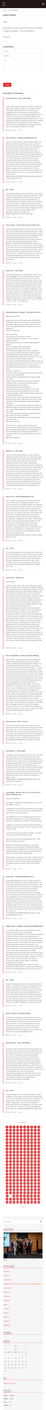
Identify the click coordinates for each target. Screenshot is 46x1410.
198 (31, 1186)
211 (7, 1193)
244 (17, 1202)
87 (28, 1152)
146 (24, 1171)
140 (39, 1168)
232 (10, 1199)
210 (39, 1190)
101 (7, 1158)
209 (35, 1190)
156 (24, 1174)
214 (17, 1193)
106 (24, 1158)
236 (24, 1199)
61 (7, 1146)
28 (31, 1133)
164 (17, 1177)
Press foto (7, 1317)
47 (28, 1139)
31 (7, 1136)
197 (28, 1186)
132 (10, 1168)
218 (31, 1193)
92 (10, 1155)
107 (28, 1158)
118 (31, 1161)
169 (35, 1177)
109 (35, 1158)
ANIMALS (6, 1275)
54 (17, 1143)
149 (35, 1171)
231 (7, 1199)
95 (21, 1155)
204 (17, 1190)
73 (14, 1149)
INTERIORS (7, 1296)
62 (10, 1146)
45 (21, 1139)
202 (10, 1190)
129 (35, 1165)
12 (10, 1130)
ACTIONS (6, 1271)
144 (17, 1171)
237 (28, 1199)
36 (24, 1136)
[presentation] (18, 78)
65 (21, 1146)
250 (39, 1202)
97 (28, 1155)
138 (31, 1168)
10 (39, 1127)
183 (14, 1183)
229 (35, 1196)
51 (7, 1143)
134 (17, 1168)
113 (14, 1161)
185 (21, 1183)
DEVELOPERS (7, 1288)
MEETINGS (7, 1300)
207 (28, 1190)
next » (23, 1207)
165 (21, 1177)
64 (17, 1146)
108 (31, 1158)
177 (28, 1180)
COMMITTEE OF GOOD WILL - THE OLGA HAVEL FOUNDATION (22, 1284)
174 (17, 1180)
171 (7, 1180)
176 (24, 1180)
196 (24, 1186)
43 (14, 1139)
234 (17, 1199)
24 (17, 1133)
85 (21, 1152)
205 (21, 1190)
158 (31, 1174)
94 (17, 1155)
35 (21, 1136)
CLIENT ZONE (8, 1280)
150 (39, 1171)
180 (39, 1180)
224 (17, 1196)
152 (10, 1174)
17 (28, 1130)
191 (7, 1186)
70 (39, 1146)
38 (31, 1136)
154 (17, 1174)
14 (17, 1130)
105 (21, 1158)
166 (24, 1177)
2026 (15, 1349)
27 (28, 1133)
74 (17, 1149)
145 (21, 1171)
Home (5, 10)
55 (21, 1143)
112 (10, 1161)
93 (14, 1155)
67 (28, 1146)
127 (28, 1165)
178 (31, 1180)
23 (14, 1133)
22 (10, 1133)
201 (7, 1190)
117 (28, 1161)
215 (21, 1193)
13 (14, 1130)
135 (21, 1168)
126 (24, 1165)
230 (38, 1196)
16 (24, 1130)
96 (24, 1155)
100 (39, 1155)
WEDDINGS (7, 1325)
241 (7, 1202)
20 (39, 1130)
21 (7, 1133)
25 (21, 1133)
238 (31, 1199)
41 (7, 1139)
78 (31, 1149)
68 (31, 1146)
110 (39, 1158)
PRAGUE (6, 1313)
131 (7, 1168)
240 (39, 1199)
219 (35, 1193)
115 (21, 1161)
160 (39, 1174)
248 (31, 1202)
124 (17, 1165)
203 (14, 1190)
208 (31, 1190)
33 (14, 1136)
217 (28, 1193)
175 (21, 1180)
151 (7, 1174)
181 (7, 1183)
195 (21, 1186)
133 (14, 1168)
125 (21, 1165)
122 (10, 1165)
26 (24, 1133)
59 (35, 1143)
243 (14, 1202)
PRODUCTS (7, 1321)
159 (35, 1174)
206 (24, 1190)
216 (24, 1193)
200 (39, 1186)
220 (39, 1193)
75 (21, 1149)
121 (7, 1165)
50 (39, 1139)
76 (24, 1149)
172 (10, 1180)
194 (17, 1186)
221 (7, 1196)
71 (7, 1149)
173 (14, 1180)
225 (21, 1196)
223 (14, 1196)
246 (24, 1202)
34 (17, 1136)
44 (17, 1139)
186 (24, 1183)
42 (10, 1139)
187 (28, 1183)
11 (7, 1130)
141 (7, 1171)
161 (7, 1177)
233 (14, 1199)
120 (39, 1161)
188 (31, 1183)
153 (14, 1174)
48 (31, 1139)
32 (10, 1136)
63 (14, 1146)
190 (39, 1183)
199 (35, 1186)
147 (28, 1171)
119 (35, 1161)
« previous (22, 1122)
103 (14, 1158)
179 (35, 1180)
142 (10, 1171)
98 (31, 1155)
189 (35, 1183)
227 (28, 1196)
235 (21, 1199)
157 (28, 1174)
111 (7, 1161)
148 (31, 1171)
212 (10, 1193)
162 (10, 1177)
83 (14, 1152)
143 (14, 1171)
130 (39, 1165)
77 (28, 1149)
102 (10, 1158)
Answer (20, 130)
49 (35, 1139)
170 (39, 1177)
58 (31, 1143)
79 (35, 1149)
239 (35, 1199)
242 (10, 1202)
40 (39, 1136)
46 (24, 1139)
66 (24, 1146)
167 (28, 1177)
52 (10, 1143)
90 (39, 1152)
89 (35, 1152)
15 (21, 1130)
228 (31, 1196)
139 (35, 1168)
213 (14, 1193)
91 (7, 1155)
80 (39, 1149)
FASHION (6, 1292)
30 (39, 1133)
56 (24, 1143)
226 (24, 1196)
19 (35, 1130)
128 (31, 1165)
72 (10, 1149)
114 (17, 1161)
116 (24, 1161)
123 (14, 1165)
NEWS (5, 1260)
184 (17, 1183)
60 (39, 1143)
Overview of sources (10, 1383)
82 (10, 1152)
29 (35, 1133)
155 (21, 1174)
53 (14, 1143)
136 (24, 1168)
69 (35, 1146)
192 (10, 1186)
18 (31, 1130)
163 (14, 1177)
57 (28, 1143)
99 (35, 1155)
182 (10, 1183)
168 (31, 1177)
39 (35, 1136)
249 (35, 1202)
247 (28, 1202)
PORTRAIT (7, 1309)
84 (17, 1152)
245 (21, 1202)
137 (28, 1168)
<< (5, 1346)
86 (24, 1152)
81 (7, 1152)
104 (17, 1158)
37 (28, 1136)
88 (31, 1152)
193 (14, 1186)
